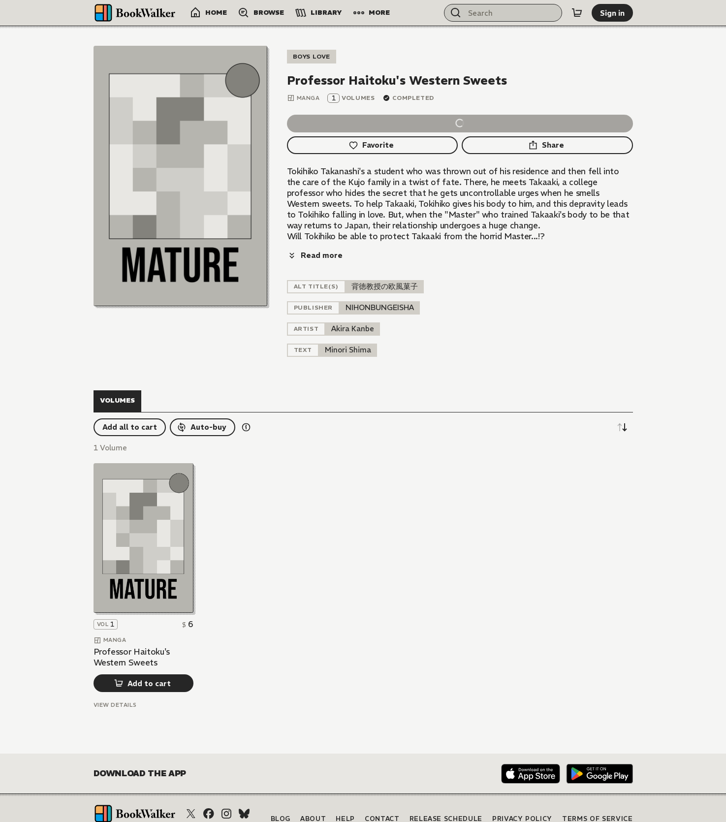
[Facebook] (209, 792)
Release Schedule (446, 797)
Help (345, 797)
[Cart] (577, 13)
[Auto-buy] (202, 405)
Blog (281, 797)
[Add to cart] (143, 661)
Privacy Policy (522, 797)
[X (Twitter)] (191, 792)
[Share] (547, 145)
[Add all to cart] (130, 405)
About (313, 797)
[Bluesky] (244, 792)
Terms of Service (597, 797)
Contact (382, 797)
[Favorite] (372, 145)
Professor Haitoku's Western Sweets (132, 635)
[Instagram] (226, 792)
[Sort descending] (622, 405)
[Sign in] (612, 13)
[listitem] (380, 286)
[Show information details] (246, 405)
